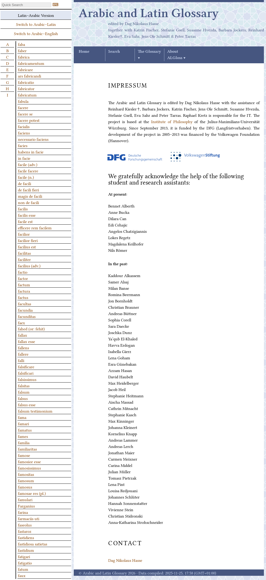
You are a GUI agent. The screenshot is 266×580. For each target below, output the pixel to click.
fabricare (25, 69)
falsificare (26, 366)
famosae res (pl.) (32, 493)
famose (24, 455)
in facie (24, 158)
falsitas (23, 385)
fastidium (26, 550)
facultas (24, 303)
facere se (25, 114)
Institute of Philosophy (172, 121)
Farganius (26, 506)
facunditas (27, 316)
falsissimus (27, 379)
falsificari (25, 373)
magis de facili (30, 196)
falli (21, 360)
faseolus (25, 525)
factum (24, 284)
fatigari (24, 556)
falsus (23, 398)
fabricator (26, 88)
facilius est (27, 246)
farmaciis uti (28, 518)
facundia (25, 310)
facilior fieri (28, 240)
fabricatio (26, 82)
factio (22, 272)
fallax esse (26, 341)
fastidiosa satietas (32, 544)
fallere (23, 354)
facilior (24, 234)
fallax (22, 335)
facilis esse (27, 215)
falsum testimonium (35, 411)
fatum (23, 569)
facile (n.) (26, 177)
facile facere (28, 170)
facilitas (24, 253)
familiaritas (27, 449)
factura (24, 291)
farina (23, 512)
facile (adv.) (27, 164)
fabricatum (27, 95)
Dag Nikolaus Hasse (125, 560)
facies (22, 145)
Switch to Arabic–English (36, 33)
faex (21, 322)
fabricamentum (31, 63)
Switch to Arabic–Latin (36, 24)
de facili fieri (28, 189)
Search (114, 51)
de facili (24, 183)
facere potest (29, 120)
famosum (26, 480)
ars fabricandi (29, 76)
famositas (26, 474)
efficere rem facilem (35, 227)
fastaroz (24, 531)
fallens (23, 347)
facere (23, 107)
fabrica (23, 57)
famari (23, 423)
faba (21, 44)
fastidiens (26, 537)
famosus (25, 487)
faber (22, 50)
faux (22, 575)
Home (84, 51)
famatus (25, 430)
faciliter (24, 259)
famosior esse (29, 461)
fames (23, 436)
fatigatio (25, 563)
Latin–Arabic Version (36, 15)
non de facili (28, 202)
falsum (23, 392)
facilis (23, 208)
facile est (25, 221)
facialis (23, 126)
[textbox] (26, 4)
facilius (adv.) (29, 265)
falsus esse (27, 404)
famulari (25, 499)
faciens (24, 133)
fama (22, 417)
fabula (23, 101)
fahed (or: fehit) (31, 328)
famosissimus (29, 468)
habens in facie (30, 151)
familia (23, 442)
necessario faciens (33, 139)
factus (23, 297)
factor (23, 278)
